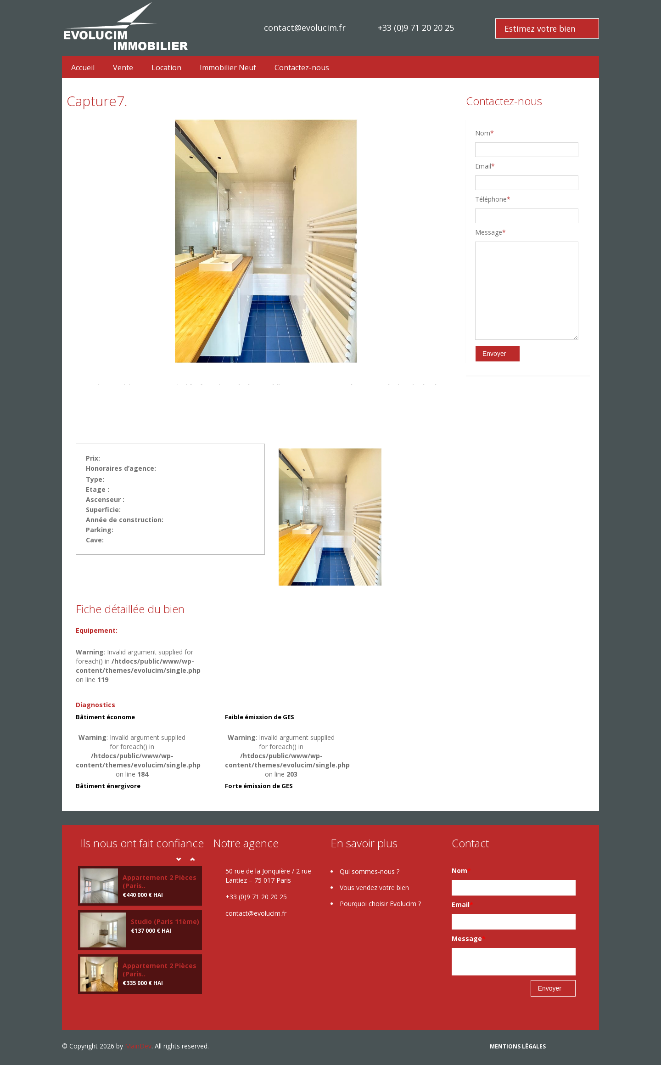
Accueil (83, 67)
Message (490, 232)
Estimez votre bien (540, 28)
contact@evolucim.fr (305, 27)
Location (166, 67)
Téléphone (492, 199)
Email (485, 166)
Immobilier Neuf (228, 67)
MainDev (138, 1046)
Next (192, 859)
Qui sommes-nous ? (369, 871)
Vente (123, 67)
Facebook (559, 1047)
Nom (484, 133)
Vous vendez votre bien (374, 887)
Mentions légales (518, 1046)
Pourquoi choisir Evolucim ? (380, 903)
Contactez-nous (301, 67)
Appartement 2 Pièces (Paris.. (159, 881)
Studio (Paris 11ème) (165, 921)
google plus (579, 1047)
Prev (178, 859)
